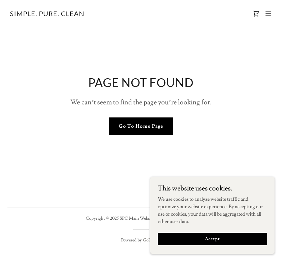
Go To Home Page (141, 126)
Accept (212, 251)
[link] (47, 14)
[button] (268, 13)
